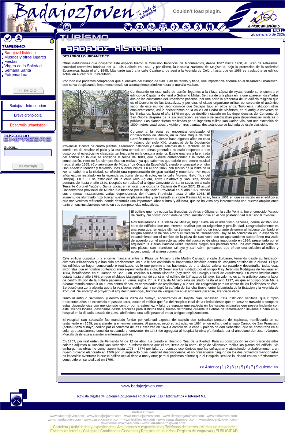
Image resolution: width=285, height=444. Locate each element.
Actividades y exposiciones (93, 427)
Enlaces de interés (65, 431)
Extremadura (15, 74)
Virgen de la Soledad (23, 66)
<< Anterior (209, 367)
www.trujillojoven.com (139, 419)
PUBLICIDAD (226, 431)
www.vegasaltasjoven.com (177, 419)
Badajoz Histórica (20, 52)
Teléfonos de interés (181, 427)
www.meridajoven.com (64, 419)
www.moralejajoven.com (142, 416)
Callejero (90, 431)
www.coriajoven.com (222, 416)
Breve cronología (28, 115)
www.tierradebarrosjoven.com (163, 423)
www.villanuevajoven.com (120, 423)
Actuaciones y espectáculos (139, 427)
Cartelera (60, 427)
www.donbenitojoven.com (218, 419)
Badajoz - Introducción (28, 106)
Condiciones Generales (119, 431)
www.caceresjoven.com (67, 416)
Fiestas (10, 61)
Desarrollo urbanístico (27, 125)
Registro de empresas (195, 431)
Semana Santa (17, 70)
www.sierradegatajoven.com (183, 416)
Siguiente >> (267, 367)
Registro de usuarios (158, 431)
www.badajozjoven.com (142, 386)
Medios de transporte (217, 427)
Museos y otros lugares (25, 57)
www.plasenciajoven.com (102, 419)
